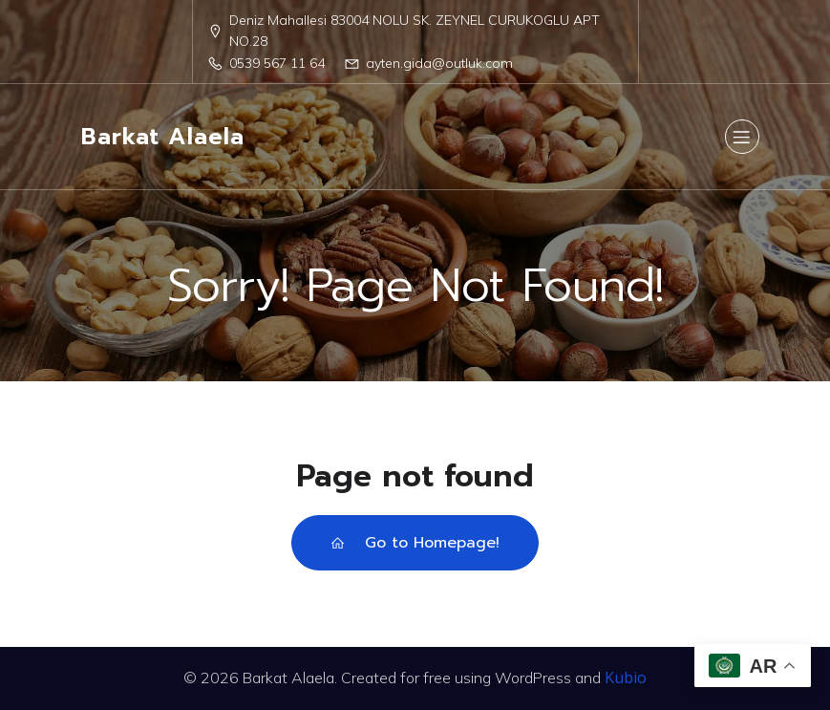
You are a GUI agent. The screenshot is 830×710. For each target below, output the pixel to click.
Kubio (626, 677)
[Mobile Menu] (742, 136)
